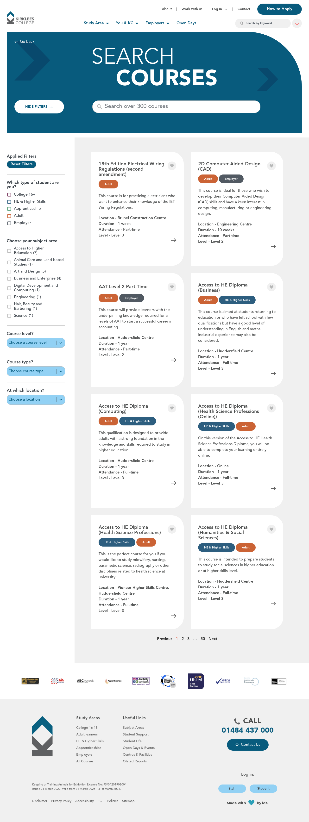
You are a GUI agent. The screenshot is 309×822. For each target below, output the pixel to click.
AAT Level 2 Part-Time (123, 287)
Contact (244, 9)
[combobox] (263, 23)
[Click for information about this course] (174, 240)
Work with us (192, 9)
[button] (297, 23)
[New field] (181, 107)
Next (212, 639)
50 (203, 639)
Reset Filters (21, 164)
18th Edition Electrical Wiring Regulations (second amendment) (131, 169)
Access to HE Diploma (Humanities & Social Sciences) (223, 533)
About (167, 9)
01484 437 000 (248, 730)
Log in (220, 9)
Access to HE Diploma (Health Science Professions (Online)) (228, 411)
